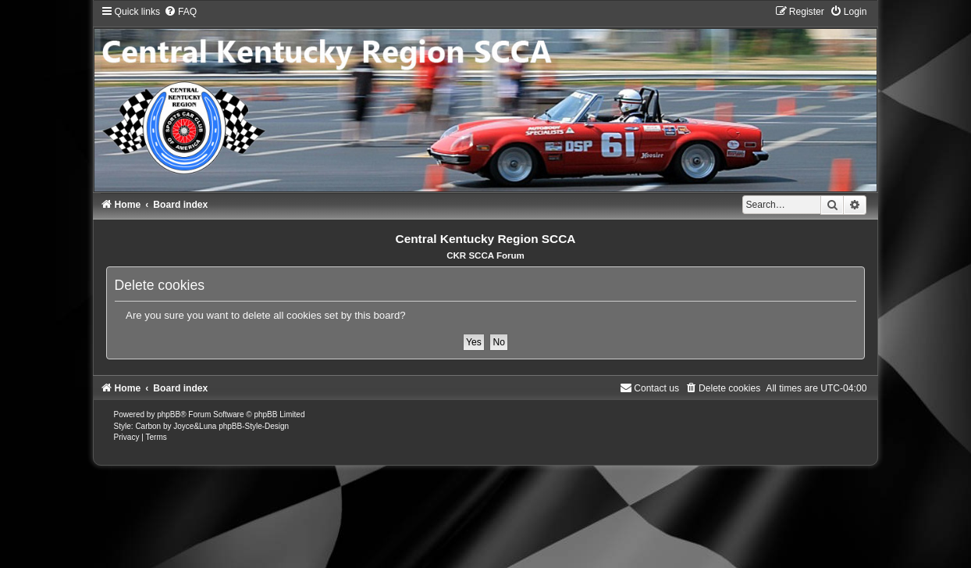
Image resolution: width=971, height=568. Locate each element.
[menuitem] (180, 11)
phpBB (168, 414)
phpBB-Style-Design (254, 426)
